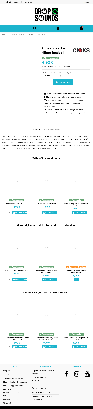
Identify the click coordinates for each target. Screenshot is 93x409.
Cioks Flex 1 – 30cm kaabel (16, 204)
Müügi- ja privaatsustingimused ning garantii (14, 393)
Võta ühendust (28, 2)
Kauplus (6, 371)
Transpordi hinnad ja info (13, 378)
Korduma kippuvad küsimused (15, 386)
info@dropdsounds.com (45, 393)
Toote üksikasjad (52, 129)
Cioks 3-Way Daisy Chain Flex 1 (76, 205)
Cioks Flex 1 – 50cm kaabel (46, 204)
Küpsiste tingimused (11, 399)
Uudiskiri (17, 2)
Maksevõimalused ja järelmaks (15, 382)
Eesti (87, 2)
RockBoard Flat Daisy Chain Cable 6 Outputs (46, 339)
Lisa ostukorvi (63, 82)
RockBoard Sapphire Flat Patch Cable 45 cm (46, 272)
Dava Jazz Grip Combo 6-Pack (17, 271)
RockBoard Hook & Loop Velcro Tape (76, 272)
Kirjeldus (37, 129)
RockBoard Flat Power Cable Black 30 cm (16, 339)
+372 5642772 (40, 388)
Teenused (7, 375)
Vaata (76, 280)
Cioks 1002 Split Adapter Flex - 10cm (76, 339)
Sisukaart (7, 403)
